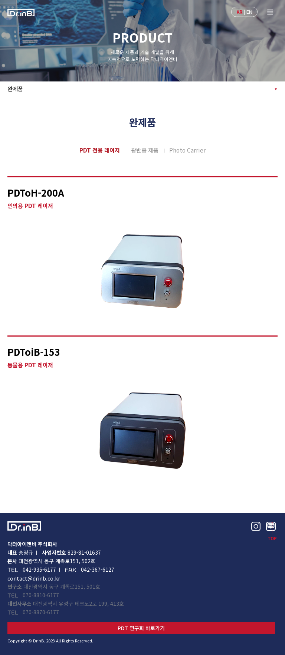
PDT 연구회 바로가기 (141, 628)
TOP (272, 538)
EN (249, 11)
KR (239, 11)
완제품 (15, 88)
